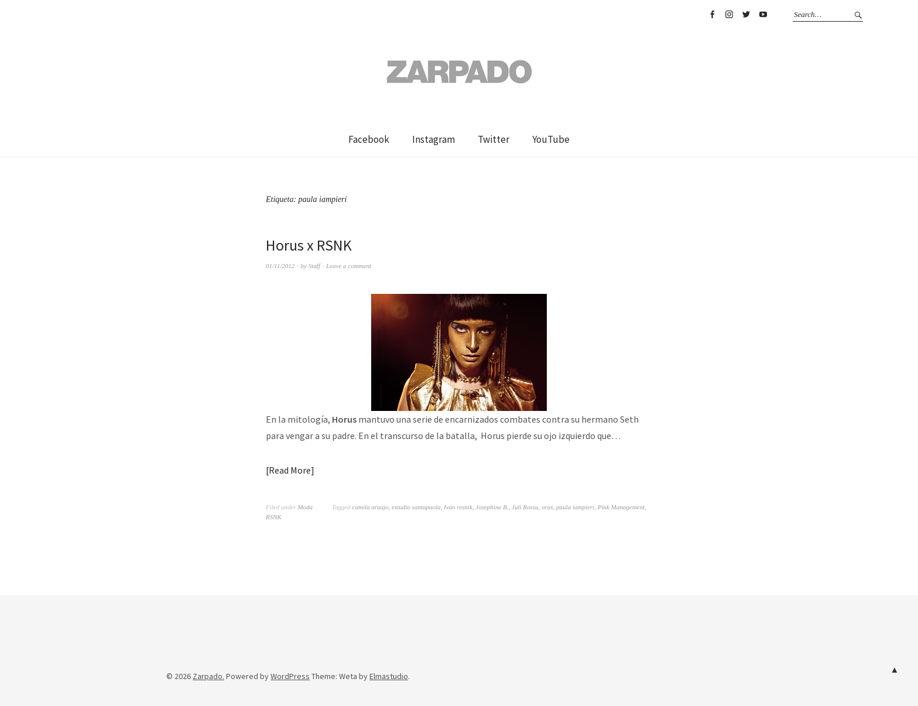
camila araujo (370, 506)
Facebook (712, 14)
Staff (314, 265)
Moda (305, 506)
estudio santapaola (416, 506)
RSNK (274, 516)
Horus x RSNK (309, 245)
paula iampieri (575, 506)
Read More (290, 470)
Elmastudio (388, 676)
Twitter (746, 14)
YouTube (763, 14)
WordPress (290, 676)
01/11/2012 (280, 265)
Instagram (729, 14)
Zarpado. (208, 676)
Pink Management (621, 506)
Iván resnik (458, 506)
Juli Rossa (525, 506)
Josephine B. (491, 506)
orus (547, 506)
